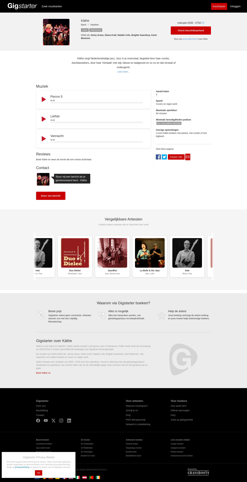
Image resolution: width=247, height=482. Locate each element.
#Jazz (84, 30)
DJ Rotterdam (87, 448)
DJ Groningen (87, 452)
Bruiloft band (131, 452)
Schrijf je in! (132, 410)
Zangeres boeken (178, 448)
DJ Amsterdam (87, 444)
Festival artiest (132, 444)
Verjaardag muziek (133, 448)
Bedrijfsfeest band (133, 456)
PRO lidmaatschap (136, 419)
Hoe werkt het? (179, 405)
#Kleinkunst (96, 30)
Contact (40, 415)
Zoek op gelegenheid (182, 419)
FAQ (128, 415)
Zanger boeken (177, 444)
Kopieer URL (176, 157)
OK (38, 473)
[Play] (43, 99)
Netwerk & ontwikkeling (138, 424)
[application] (93, 99)
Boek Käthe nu (43, 373)
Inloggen (235, 6)
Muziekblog (42, 410)
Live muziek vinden (180, 440)
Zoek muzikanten (52, 6)
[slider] (96, 102)
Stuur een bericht (50, 196)
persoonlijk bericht (190, 39)
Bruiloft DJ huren (88, 456)
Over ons (41, 405)
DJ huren (85, 440)
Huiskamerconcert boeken (182, 456)
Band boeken (42, 440)
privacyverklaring (22, 467)
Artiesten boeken (134, 440)
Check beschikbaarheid (191, 30)
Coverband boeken (44, 444)
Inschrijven (219, 6)
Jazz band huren (43, 448)
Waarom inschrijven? (137, 405)
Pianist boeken (177, 452)
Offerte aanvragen (180, 410)
